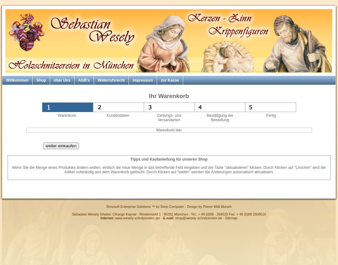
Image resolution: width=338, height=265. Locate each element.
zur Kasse (170, 80)
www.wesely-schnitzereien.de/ (137, 218)
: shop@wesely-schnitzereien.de (192, 218)
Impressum (143, 80)
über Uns (62, 80)
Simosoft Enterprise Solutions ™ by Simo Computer (145, 207)
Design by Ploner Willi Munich (209, 207)
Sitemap (231, 218)
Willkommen (17, 80)
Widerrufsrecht (111, 80)
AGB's (84, 80)
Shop (41, 80)
